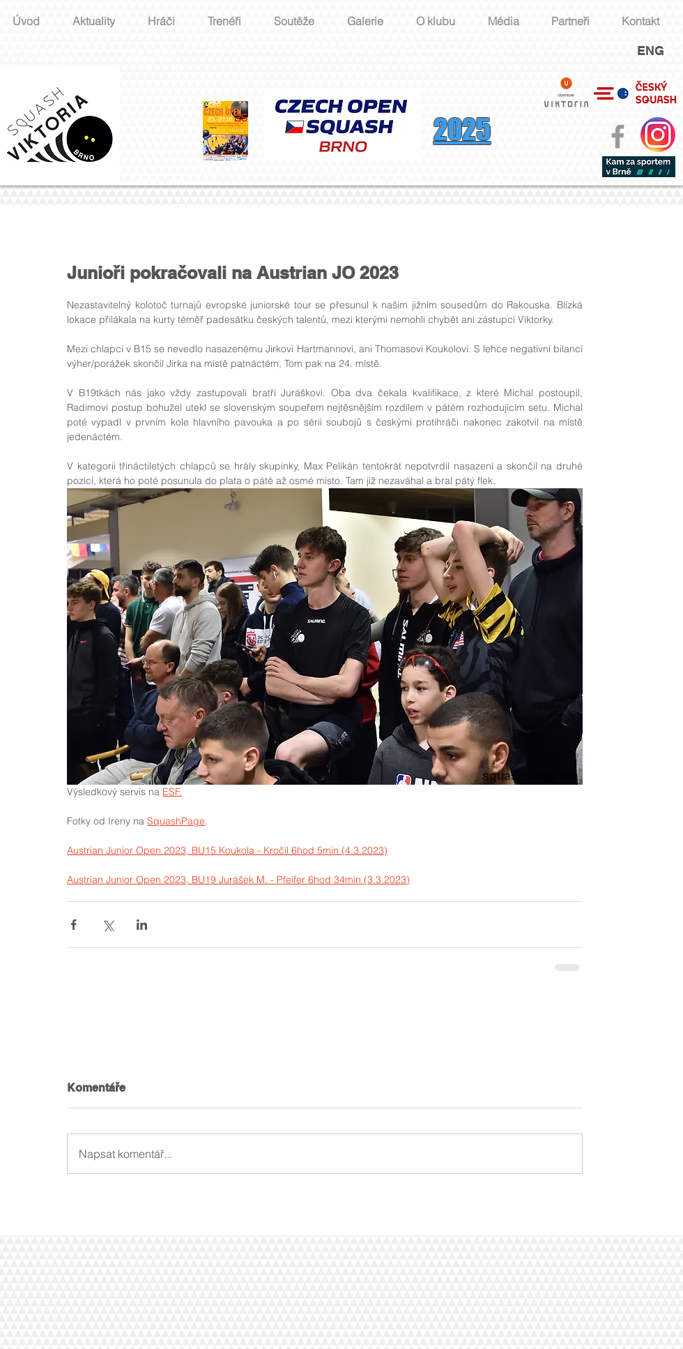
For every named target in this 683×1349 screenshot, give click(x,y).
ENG (650, 50)
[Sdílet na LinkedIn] (141, 924)
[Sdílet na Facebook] (73, 924)
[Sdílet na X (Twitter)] (107, 924)
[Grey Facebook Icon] (618, 136)
